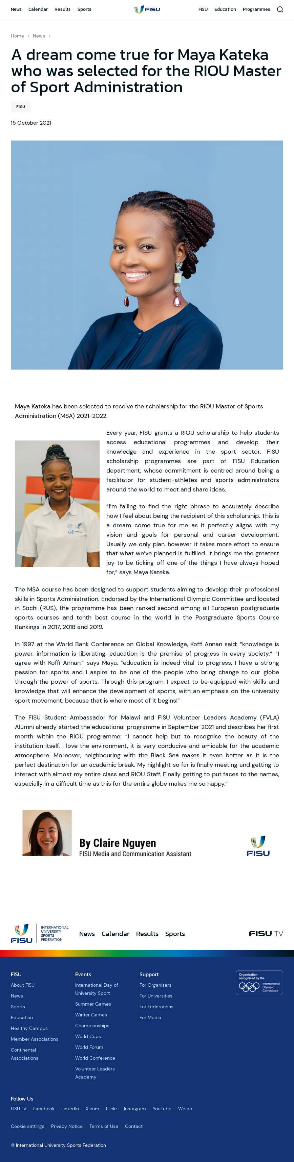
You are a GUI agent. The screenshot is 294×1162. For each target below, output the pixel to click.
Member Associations (34, 1039)
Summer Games (93, 1004)
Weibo (185, 1109)
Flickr (111, 1109)
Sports (84, 9)
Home (17, 36)
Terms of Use (103, 1126)
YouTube (162, 1109)
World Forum (89, 1047)
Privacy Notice (67, 1126)
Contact (134, 1126)
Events (83, 974)
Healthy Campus (29, 1028)
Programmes (256, 9)
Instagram (135, 1109)
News (16, 9)
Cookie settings (27, 1126)
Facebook (44, 1109)
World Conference (95, 1058)
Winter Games (91, 1015)
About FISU (23, 985)
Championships (92, 1025)
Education (225, 9)
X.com (92, 1109)
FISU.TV (18, 1109)
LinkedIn (70, 1109)
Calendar (38, 9)
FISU (203, 9)
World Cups (88, 1036)
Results (63, 9)
